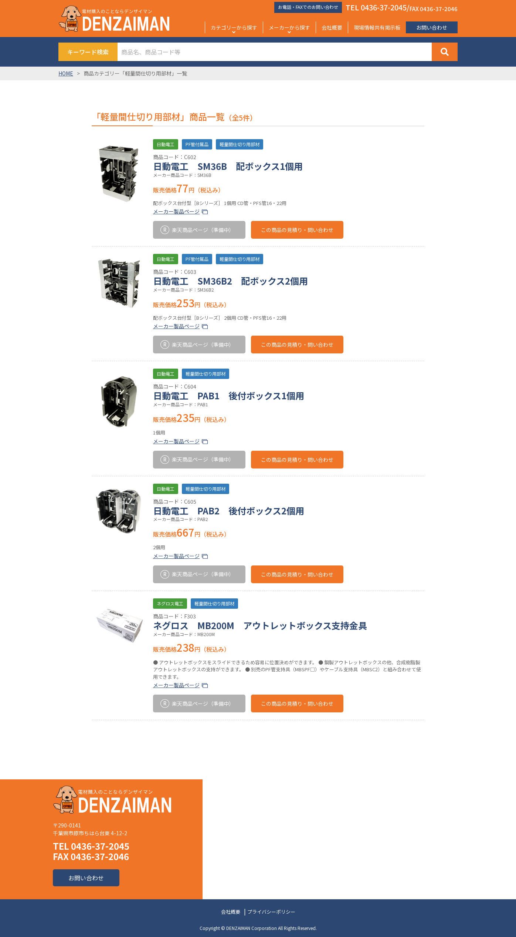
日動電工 (165, 144)
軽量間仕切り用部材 (239, 144)
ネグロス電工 (170, 603)
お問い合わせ (431, 27)
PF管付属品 (197, 144)
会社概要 (332, 27)
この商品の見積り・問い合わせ (297, 230)
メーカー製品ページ (176, 211)
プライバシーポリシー (271, 911)
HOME (65, 73)
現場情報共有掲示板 (377, 27)
